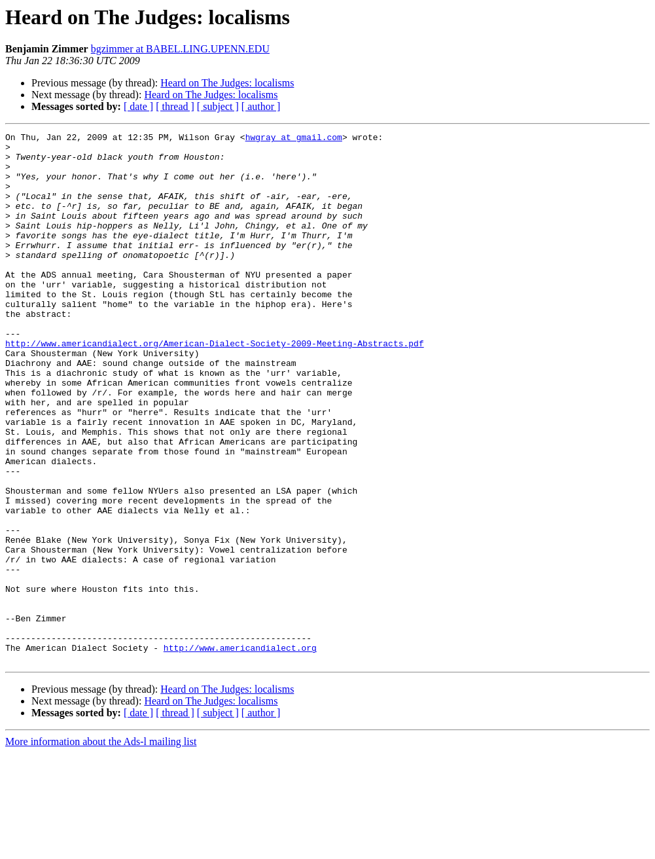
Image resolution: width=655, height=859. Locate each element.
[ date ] (138, 106)
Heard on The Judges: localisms (227, 82)
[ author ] (261, 106)
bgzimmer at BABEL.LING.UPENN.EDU (180, 48)
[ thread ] (175, 106)
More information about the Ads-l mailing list (100, 847)
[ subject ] (218, 106)
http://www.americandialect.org (240, 752)
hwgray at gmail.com (293, 139)
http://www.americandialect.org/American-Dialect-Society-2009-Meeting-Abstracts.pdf (214, 386)
